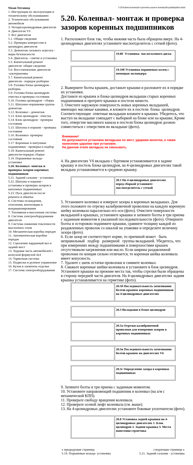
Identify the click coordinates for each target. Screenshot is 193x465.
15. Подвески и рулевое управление (32, 262)
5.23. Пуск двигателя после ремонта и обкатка (26, 195)
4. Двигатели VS (19, 31)
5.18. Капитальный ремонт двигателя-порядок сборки (26, 152)
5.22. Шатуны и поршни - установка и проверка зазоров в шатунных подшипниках (29, 185)
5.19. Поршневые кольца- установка (86, 453)
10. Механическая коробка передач (32, 231)
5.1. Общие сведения (22, 38)
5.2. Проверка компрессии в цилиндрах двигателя (27, 44)
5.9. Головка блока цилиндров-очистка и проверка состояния (29, 94)
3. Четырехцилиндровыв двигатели (32, 27)
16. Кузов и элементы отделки (28, 266)
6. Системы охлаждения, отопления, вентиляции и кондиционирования (25, 204)
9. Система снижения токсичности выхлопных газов (31, 225)
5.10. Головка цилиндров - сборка (31, 100)
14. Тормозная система (23, 258)
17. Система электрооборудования (31, 270)
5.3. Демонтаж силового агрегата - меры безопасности (31, 52)
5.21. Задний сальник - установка (31, 177)
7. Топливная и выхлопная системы (32, 212)
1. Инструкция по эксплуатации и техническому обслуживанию (31, 13)
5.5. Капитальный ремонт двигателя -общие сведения (27, 63)
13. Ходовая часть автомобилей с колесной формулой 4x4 (30, 252)
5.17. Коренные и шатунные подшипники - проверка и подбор (31, 144)
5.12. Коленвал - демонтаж (26, 112)
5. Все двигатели (19, 35)
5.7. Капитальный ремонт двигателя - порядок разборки (28, 79)
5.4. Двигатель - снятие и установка (32, 58)
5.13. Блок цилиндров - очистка (29, 116)
